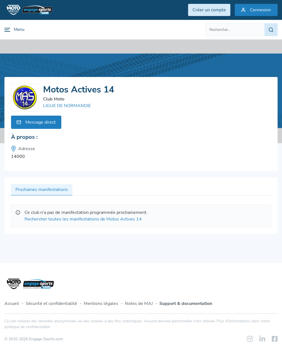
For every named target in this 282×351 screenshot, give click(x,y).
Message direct (36, 122)
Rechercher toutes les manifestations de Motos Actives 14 (83, 219)
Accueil (11, 304)
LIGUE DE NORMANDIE (67, 106)
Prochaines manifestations (41, 190)
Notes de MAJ (139, 304)
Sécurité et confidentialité (51, 304)
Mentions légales (101, 304)
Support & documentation (185, 304)
